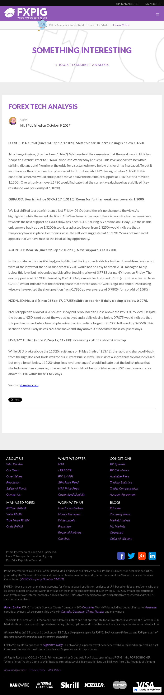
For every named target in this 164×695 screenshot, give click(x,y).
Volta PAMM (14, 514)
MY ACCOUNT (153, 3)
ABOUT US (14, 458)
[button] (157, 14)
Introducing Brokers (70, 508)
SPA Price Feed (68, 482)
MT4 (61, 464)
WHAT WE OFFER (71, 458)
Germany (78, 611)
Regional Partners (69, 532)
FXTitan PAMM (16, 508)
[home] (23, 14)
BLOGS (115, 502)
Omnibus (64, 538)
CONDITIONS (121, 458)
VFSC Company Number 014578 (42, 579)
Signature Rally (53, 645)
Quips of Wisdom (121, 538)
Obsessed (116, 532)
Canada (66, 611)
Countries (88, 607)
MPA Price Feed (68, 488)
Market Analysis (120, 520)
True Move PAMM (17, 520)
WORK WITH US (70, 502)
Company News (120, 514)
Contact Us (13, 494)
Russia (99, 611)
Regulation (13, 482)
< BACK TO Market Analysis (82, 65)
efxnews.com (29, 385)
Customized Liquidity (71, 494)
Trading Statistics (121, 482)
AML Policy (54, 670)
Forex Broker (12, 607)
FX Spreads (117, 464)
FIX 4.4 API (65, 476)
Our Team (12, 470)
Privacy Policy (37, 670)
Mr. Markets (117, 526)
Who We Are (14, 464)
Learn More (121, 25)
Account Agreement (122, 494)
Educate (115, 508)
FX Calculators (119, 470)
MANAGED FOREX (20, 502)
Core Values (14, 476)
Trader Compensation (124, 488)
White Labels (66, 520)
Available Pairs (119, 476)
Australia (150, 607)
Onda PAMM (14, 526)
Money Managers (69, 514)
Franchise (64, 526)
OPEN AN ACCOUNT (128, 3)
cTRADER (65, 470)
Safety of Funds (16, 488)
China (90, 611)
